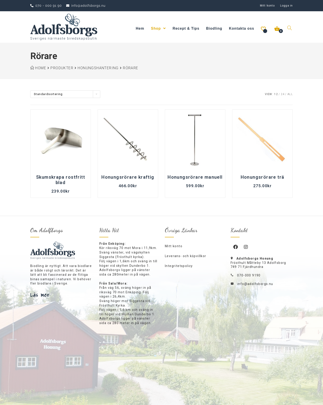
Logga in (286, 5)
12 (276, 94)
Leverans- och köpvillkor (185, 256)
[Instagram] (246, 246)
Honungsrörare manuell (195, 177)
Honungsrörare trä (262, 177)
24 (283, 94)
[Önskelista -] (264, 28)
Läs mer (40, 295)
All (290, 94)
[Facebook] (235, 246)
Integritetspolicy (179, 266)
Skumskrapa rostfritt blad (60, 179)
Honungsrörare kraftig (127, 177)
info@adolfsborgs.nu (255, 284)
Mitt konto (267, 5)
